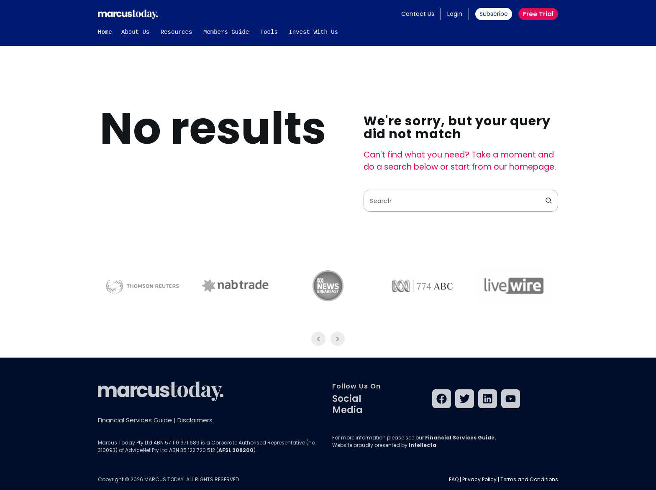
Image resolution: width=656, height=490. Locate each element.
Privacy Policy (479, 479)
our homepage (524, 167)
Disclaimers (195, 420)
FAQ (454, 479)
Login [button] (454, 14)
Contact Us (417, 14)
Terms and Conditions (529, 479)
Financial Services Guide (135, 420)
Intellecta (422, 445)
